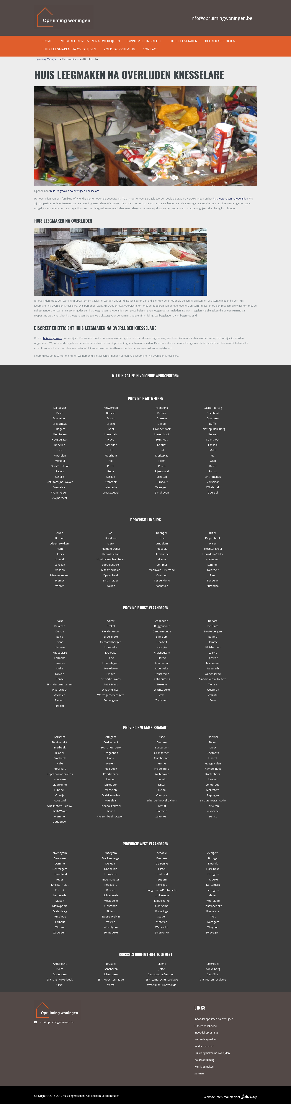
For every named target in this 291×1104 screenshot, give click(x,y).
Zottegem (161, 700)
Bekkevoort (110, 742)
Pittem (110, 911)
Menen (212, 895)
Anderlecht (60, 963)
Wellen (111, 586)
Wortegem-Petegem (110, 695)
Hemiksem (60, 434)
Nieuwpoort (59, 906)
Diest (212, 747)
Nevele (59, 674)
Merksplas (161, 455)
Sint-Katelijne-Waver (60, 482)
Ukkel (59, 985)
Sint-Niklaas (110, 684)
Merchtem (212, 790)
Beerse (110, 413)
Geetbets (213, 753)
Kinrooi (161, 559)
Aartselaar (59, 407)
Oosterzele (161, 674)
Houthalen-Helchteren (111, 559)
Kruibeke (110, 652)
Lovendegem (110, 663)
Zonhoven (162, 586)
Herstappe (162, 554)
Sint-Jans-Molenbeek (60, 979)
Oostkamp (162, 906)
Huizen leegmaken (205, 1039)
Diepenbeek (212, 538)
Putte (110, 466)
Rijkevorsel (162, 471)
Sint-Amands (213, 476)
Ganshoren (111, 969)
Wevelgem (111, 927)
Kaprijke (162, 647)
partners (199, 1073)
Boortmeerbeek (110, 747)
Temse (212, 684)
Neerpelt (213, 570)
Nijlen (161, 460)
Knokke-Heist (59, 884)
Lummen (212, 564)
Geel (111, 429)
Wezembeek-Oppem (110, 816)
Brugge (213, 858)
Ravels (59, 471)
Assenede (161, 621)
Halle (59, 763)
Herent (110, 763)
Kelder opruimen (220, 41)
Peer (213, 575)
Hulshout (162, 439)
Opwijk (59, 795)
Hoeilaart (60, 768)
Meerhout (110, 455)
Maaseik (60, 570)
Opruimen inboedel (144, 41)
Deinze (59, 631)
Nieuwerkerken (59, 575)
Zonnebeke (111, 932)
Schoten (162, 476)
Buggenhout (162, 626)
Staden (161, 916)
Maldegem (213, 663)
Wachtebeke (162, 689)
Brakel (111, 626)
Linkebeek (110, 784)
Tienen (110, 811)
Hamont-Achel (111, 548)
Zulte (213, 700)
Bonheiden (59, 418)
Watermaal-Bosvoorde (161, 985)
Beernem (60, 858)
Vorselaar (213, 482)
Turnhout (162, 482)
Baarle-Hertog (212, 407)
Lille (110, 450)
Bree (162, 538)
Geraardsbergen (110, 642)
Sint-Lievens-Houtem (212, 679)
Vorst (110, 985)
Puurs (162, 466)
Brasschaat (60, 423)
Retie (110, 471)
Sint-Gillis (213, 974)
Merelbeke (111, 668)
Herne (162, 763)
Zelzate (213, 695)
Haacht (212, 758)
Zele (162, 695)
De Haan (110, 863)
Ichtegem (213, 874)
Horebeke (110, 647)
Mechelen (60, 455)
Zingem (59, 700)
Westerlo (111, 487)
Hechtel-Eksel (213, 548)
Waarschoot (59, 689)
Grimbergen (161, 758)
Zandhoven (162, 492)
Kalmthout (212, 439)
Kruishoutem (162, 652)
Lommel (162, 564)
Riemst (59, 580)
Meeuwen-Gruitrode (162, 570)
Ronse (60, 679)
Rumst (213, 471)
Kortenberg (212, 774)
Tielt (213, 916)
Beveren (59, 626)
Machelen (111, 790)
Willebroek (213, 487)
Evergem (162, 636)
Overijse (161, 795)
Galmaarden (161, 753)
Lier (59, 450)
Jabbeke (213, 879)
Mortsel (60, 460)
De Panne (162, 863)
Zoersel (213, 492)
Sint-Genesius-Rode (213, 800)
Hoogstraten (59, 439)
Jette (162, 969)
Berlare (213, 621)
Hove (110, 439)
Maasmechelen (110, 570)
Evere (59, 969)
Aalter (111, 621)
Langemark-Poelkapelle (162, 890)
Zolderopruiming (119, 49)
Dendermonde (162, 631)
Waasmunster (111, 689)
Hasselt (162, 548)
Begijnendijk (59, 742)
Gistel (162, 869)
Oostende (110, 906)
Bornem (162, 418)
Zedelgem (59, 932)
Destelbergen (213, 631)
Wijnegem (161, 487)
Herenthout (161, 434)
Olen (213, 460)
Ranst (213, 466)
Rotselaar (110, 800)
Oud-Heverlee (111, 795)
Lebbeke (59, 658)
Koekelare (110, 884)
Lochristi (212, 658)
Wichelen (59, 695)
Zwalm (59, 705)
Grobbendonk (162, 429)
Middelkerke (162, 900)
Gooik (110, 758)
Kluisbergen (212, 647)
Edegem (59, 429)
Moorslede (213, 900)
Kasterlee (110, 445)
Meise (162, 790)
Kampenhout (213, 768)
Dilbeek (59, 753)
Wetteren (213, 689)
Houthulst (162, 874)
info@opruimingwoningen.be (221, 18)
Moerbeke (161, 668)
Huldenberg (161, 768)
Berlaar (161, 413)
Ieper (59, 879)
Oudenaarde (213, 674)
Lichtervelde (111, 895)
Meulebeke (111, 900)
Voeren (59, 586)
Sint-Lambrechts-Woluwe (162, 979)
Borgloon (111, 538)
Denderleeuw (110, 631)
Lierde (162, 658)
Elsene (162, 963)
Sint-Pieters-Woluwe (213, 979)
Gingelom (162, 543)
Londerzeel (213, 784)
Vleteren (161, 922)
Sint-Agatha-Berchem (161, 974)
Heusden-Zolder (212, 554)
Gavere (213, 636)
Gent (60, 642)
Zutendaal (213, 586)
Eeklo (59, 636)
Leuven (213, 779)
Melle (59, 668)
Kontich (161, 445)
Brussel (111, 963)
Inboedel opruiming (206, 1032)
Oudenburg (60, 911)
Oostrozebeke (212, 906)
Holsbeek (111, 768)
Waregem (213, 922)
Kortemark (213, 884)
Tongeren (213, 580)
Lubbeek (59, 790)
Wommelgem (59, 492)
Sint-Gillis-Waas (111, 679)
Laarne (212, 652)
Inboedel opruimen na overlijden (90, 41)
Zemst (213, 816)
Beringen (162, 533)
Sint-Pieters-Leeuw (59, 806)
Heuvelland (60, 874)
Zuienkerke (162, 932)
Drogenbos (111, 753)
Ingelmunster (110, 879)
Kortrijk (59, 890)
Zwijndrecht (59, 498)
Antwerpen (111, 407)
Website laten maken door (230, 1097)
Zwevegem (213, 932)
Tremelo (161, 811)
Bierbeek (60, 747)
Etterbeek (212, 963)
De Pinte (212, 626)
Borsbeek (213, 418)
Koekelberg (212, 969)
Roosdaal (60, 800)
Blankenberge (111, 858)
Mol (212, 455)
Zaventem (161, 816)
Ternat (161, 806)
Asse (162, 737)
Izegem (162, 879)
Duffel (213, 423)
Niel (110, 460)
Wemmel (59, 816)
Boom (111, 418)
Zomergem (111, 700)
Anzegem (111, 853)
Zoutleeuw (59, 821)
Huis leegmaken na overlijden (69, 49)
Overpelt (162, 575)
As (110, 533)
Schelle (59, 476)
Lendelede (59, 895)
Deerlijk (213, 863)
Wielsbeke (161, 927)
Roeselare (212, 911)
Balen (59, 413)
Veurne (110, 922)
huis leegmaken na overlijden (230, 198)
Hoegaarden (213, 763)
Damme (60, 863)
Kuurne (110, 890)
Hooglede (110, 874)
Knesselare (60, 652)
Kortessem (213, 559)
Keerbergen (111, 774)
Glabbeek (60, 758)
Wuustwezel (111, 492)
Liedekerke (60, 784)
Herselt (213, 434)
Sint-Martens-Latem (60, 684)
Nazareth (213, 668)
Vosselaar (59, 487)
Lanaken (60, 564)
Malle (213, 450)
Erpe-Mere (111, 636)
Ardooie (162, 853)
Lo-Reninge (161, 895)
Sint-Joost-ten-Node (111, 979)
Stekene (162, 684)
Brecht (111, 423)
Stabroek (111, 482)
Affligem (110, 737)
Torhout (60, 922)
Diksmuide (110, 869)
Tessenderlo (162, 580)
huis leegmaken (52, 338)
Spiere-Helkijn (111, 916)
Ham (60, 548)
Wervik (59, 927)
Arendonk (162, 407)
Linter (162, 784)
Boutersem (162, 747)
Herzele (60, 647)
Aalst (60, 621)
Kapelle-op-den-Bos (60, 774)
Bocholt (60, 538)
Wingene (212, 927)
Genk (110, 543)
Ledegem (213, 890)
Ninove (110, 674)
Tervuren (213, 806)
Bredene (161, 858)
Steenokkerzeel (111, 806)
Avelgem (212, 853)
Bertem (162, 742)
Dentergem (59, 869)
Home (47, 41)
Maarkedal (161, 663)
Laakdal (213, 445)
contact (150, 49)
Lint (161, 450)
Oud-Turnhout (60, 466)
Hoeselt (60, 559)
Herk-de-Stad (111, 554)
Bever (213, 742)
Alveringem (60, 853)
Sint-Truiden (111, 580)
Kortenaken (161, 774)
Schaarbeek (110, 974)
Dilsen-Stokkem (60, 543)
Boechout (213, 413)
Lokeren (60, 663)
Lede (110, 658)
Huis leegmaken (184, 41)
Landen (110, 779)
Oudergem (60, 974)
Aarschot (59, 737)
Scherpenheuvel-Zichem (162, 800)
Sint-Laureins (161, 679)
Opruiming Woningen (46, 59)
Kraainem (60, 779)
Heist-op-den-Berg (212, 429)
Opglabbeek (111, 575)
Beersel (213, 737)
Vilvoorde (213, 811)
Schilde (110, 476)
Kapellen (59, 445)
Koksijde (161, 884)
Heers (60, 554)
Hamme (213, 642)
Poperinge (162, 911)
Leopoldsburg (111, 564)
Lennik (162, 779)
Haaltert (161, 642)
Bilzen (213, 533)
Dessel (161, 423)
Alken (59, 533)
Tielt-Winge (59, 811)
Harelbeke (213, 869)
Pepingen (213, 795)
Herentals (110, 434)
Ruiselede (59, 916)
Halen (213, 543)
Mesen (59, 900)
